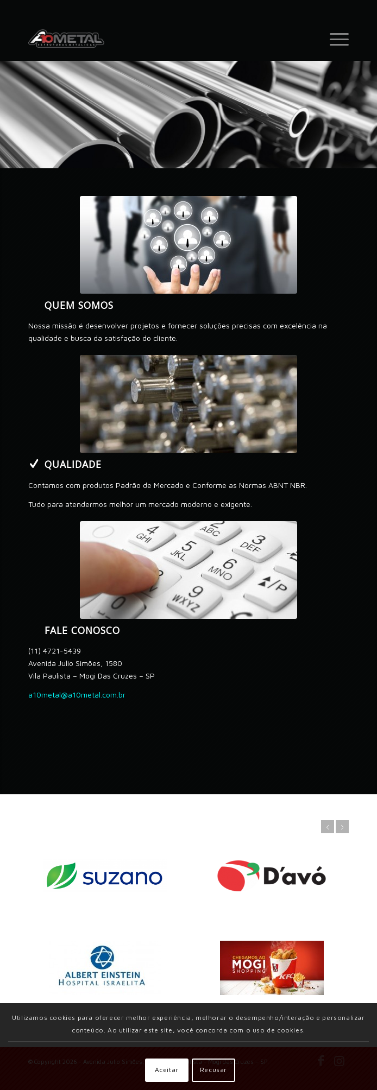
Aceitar (167, 1070)
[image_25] (188, 570)
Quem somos (79, 305)
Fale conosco (82, 630)
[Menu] (334, 38)
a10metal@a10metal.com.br (76, 694)
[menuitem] (334, 38)
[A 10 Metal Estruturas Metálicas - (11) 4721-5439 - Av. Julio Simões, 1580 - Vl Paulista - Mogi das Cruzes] (156, 38)
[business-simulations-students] (188, 245)
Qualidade (73, 464)
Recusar (213, 1070)
